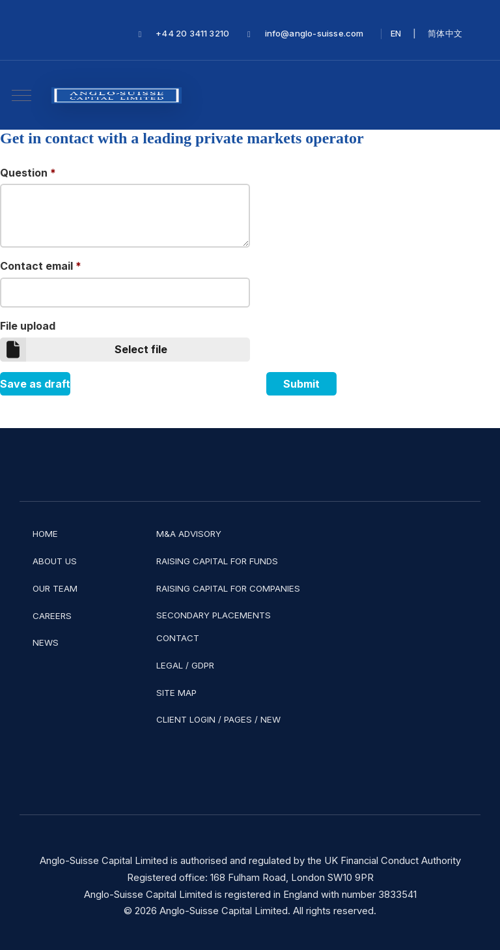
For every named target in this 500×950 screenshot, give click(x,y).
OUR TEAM (55, 588)
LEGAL (169, 665)
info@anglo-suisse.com (314, 33)
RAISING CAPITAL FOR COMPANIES (228, 588)
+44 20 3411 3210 (192, 33)
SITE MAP (176, 692)
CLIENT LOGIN (185, 719)
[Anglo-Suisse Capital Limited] (116, 95)
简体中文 (445, 33)
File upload (27, 325)
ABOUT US (55, 561)
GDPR (202, 665)
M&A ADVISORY (188, 533)
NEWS (46, 642)
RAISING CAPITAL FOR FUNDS (217, 561)
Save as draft (35, 383)
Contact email (40, 265)
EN (396, 33)
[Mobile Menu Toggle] (21, 95)
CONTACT (177, 638)
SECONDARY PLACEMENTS (213, 615)
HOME (45, 533)
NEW (270, 719)
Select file (83, 350)
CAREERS (52, 616)
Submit (301, 383)
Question (28, 172)
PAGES (238, 719)
